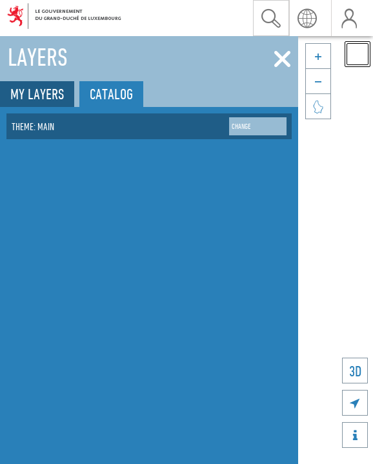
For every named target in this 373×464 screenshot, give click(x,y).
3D (355, 371)
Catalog (111, 93)
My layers (37, 93)
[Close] (282, 59)
